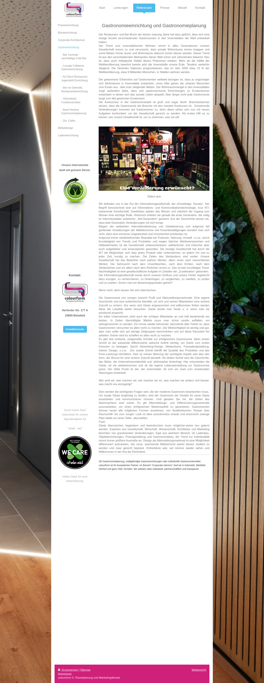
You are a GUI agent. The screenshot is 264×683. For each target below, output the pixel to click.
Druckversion (68, 669)
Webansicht (199, 669)
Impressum (65, 673)
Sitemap (85, 669)
